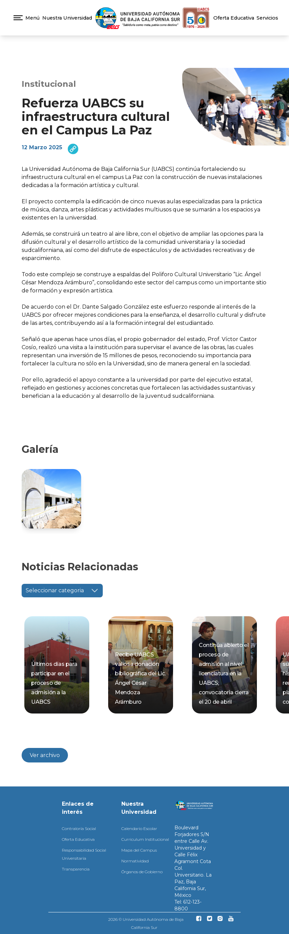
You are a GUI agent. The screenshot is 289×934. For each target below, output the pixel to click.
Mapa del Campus (139, 850)
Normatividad (135, 860)
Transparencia (76, 869)
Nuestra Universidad (67, 18)
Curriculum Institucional (145, 839)
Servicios (267, 18)
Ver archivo (45, 755)
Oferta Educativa (233, 18)
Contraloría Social (79, 828)
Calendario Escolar (139, 828)
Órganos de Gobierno (142, 871)
